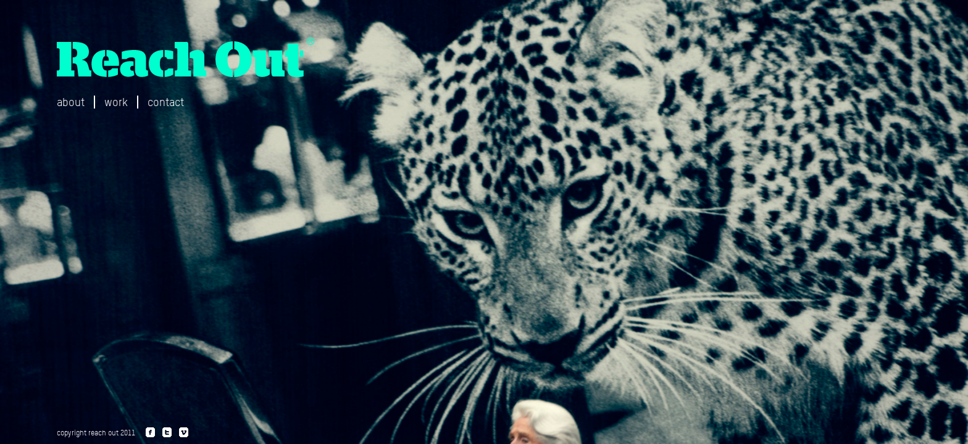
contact (166, 102)
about (71, 102)
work (116, 102)
